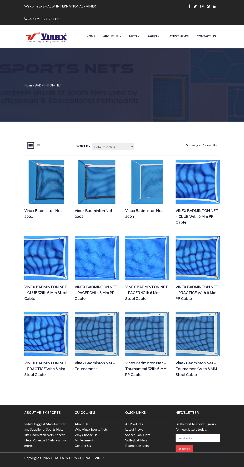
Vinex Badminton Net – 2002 (95, 213)
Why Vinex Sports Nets (91, 429)
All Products (134, 424)
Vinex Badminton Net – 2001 (44, 213)
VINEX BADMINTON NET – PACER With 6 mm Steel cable (146, 293)
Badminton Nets (137, 445)
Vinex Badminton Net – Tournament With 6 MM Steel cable (196, 369)
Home (91, 36)
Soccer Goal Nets (137, 435)
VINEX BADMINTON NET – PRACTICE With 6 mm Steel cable (45, 369)
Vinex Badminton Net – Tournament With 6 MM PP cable (146, 369)
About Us (112, 36)
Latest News (178, 36)
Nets (134, 36)
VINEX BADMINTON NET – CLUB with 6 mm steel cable (45, 293)
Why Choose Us (86, 435)
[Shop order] (113, 146)
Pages (153, 36)
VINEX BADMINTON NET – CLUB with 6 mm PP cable (197, 216)
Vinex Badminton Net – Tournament (95, 366)
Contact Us (206, 36)
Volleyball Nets (136, 440)
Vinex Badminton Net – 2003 (145, 213)
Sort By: (83, 146)
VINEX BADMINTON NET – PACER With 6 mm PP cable (96, 293)
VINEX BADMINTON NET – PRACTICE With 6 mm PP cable (197, 293)
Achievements (85, 440)
